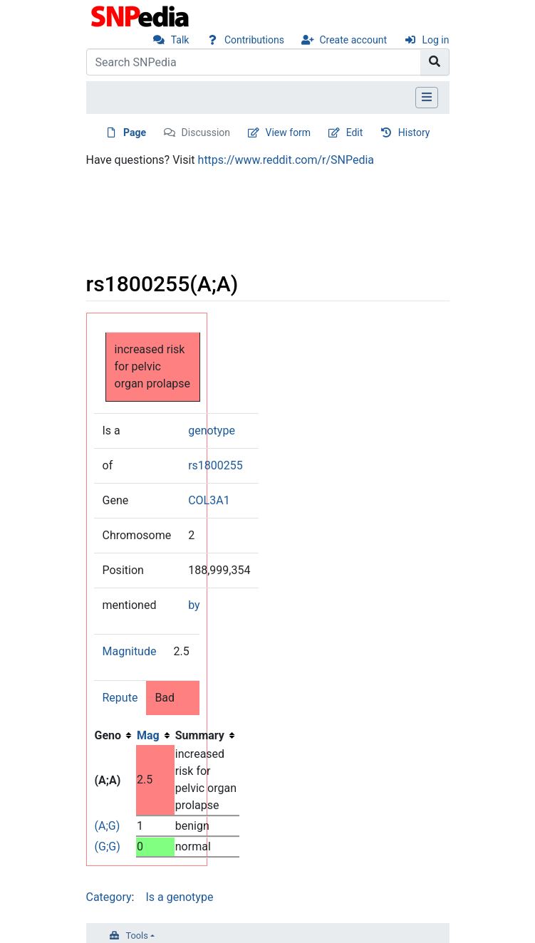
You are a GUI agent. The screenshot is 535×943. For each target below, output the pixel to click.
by (193, 605)
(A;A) (108, 780)
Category (109, 897)
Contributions (254, 40)
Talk (180, 40)
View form (288, 132)
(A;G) (107, 826)
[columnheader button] (155, 735)
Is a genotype (179, 897)
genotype (211, 430)
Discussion (206, 132)
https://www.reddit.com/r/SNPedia (286, 160)
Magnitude (130, 651)
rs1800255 (215, 465)
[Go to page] (435, 61)
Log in (436, 40)
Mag (148, 735)
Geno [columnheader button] (108, 735)
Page (134, 132)
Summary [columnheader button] (199, 735)
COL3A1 (208, 500)
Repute (120, 697)
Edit (354, 132)
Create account (353, 40)
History (414, 132)
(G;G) (107, 846)
